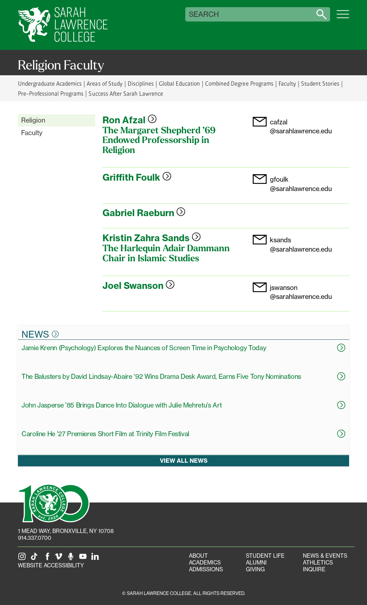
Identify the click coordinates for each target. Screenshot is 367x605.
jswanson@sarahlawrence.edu (301, 292)
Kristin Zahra (152, 238)
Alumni (256, 562)
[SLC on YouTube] (84, 558)
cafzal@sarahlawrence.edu (301, 126)
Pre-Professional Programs (51, 93)
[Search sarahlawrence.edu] (321, 14)
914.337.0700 (34, 537)
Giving (255, 569)
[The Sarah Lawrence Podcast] (72, 558)
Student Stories (320, 83)
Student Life (265, 555)
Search (204, 14)
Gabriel (144, 213)
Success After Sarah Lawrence (126, 93)
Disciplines (141, 83)
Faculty (287, 83)
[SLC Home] (63, 25)
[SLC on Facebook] (47, 558)
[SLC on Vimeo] (59, 558)
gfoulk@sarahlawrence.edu (301, 183)
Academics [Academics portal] (205, 562)
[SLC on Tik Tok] (35, 558)
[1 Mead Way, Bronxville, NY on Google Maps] (66, 531)
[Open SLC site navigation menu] (343, 18)
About (198, 555)
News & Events (325, 555)
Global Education (179, 83)
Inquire (314, 569)
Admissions (206, 569)
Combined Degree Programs (239, 83)
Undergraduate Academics (50, 83)
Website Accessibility (51, 565)
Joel (139, 285)
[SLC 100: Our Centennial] (54, 502)
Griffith (137, 177)
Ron (130, 120)
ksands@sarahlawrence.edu (301, 244)
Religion (33, 120)
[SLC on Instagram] (23, 558)
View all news (184, 460)
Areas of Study (104, 83)
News (40, 334)
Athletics (318, 562)
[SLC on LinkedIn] (96, 558)
